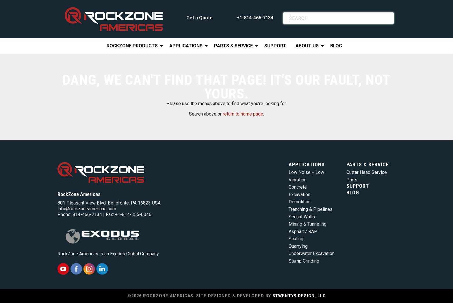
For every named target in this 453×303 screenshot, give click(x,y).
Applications (186, 46)
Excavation (299, 194)
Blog (336, 46)
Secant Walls (302, 217)
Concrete (298, 187)
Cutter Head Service (366, 172)
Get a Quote (199, 18)
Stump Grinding (304, 261)
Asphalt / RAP (303, 231)
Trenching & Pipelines (311, 209)
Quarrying (298, 246)
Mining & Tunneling (307, 224)
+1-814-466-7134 (255, 18)
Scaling (296, 238)
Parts (351, 180)
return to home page (243, 114)
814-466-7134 (87, 214)
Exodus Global (124, 253)
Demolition (300, 202)
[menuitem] (133, 45)
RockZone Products (132, 46)
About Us (307, 46)
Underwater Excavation (312, 253)
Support (275, 46)
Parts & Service (233, 46)
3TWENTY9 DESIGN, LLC (299, 295)
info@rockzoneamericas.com (86, 208)
